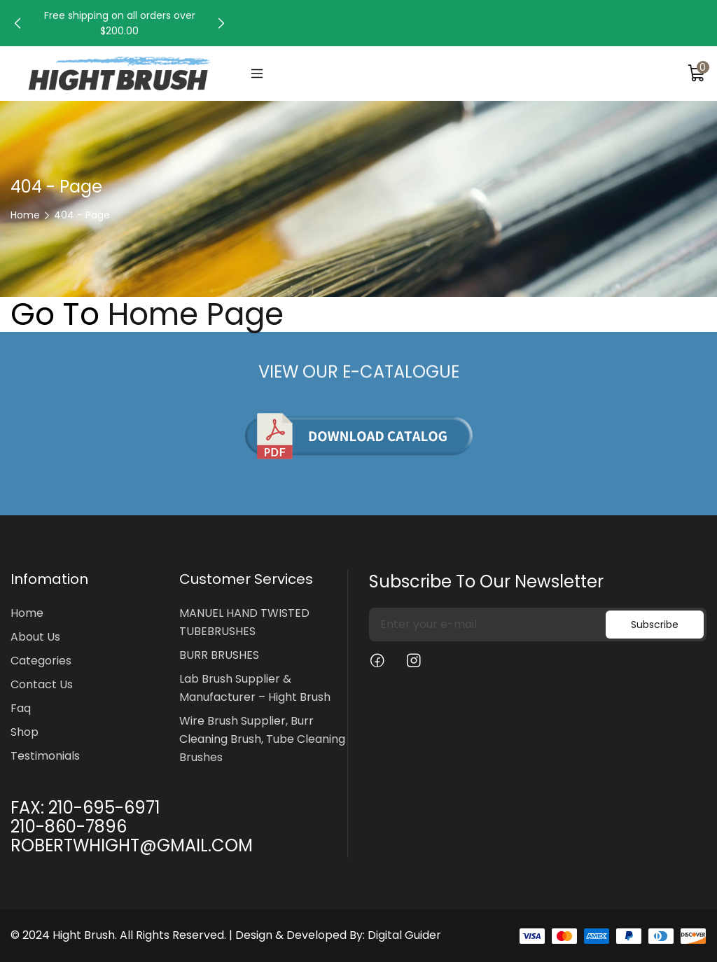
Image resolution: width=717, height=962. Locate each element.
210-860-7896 (69, 826)
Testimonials (45, 756)
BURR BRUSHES (219, 655)
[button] (18, 23)
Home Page (196, 314)
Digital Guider (404, 935)
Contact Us (42, 684)
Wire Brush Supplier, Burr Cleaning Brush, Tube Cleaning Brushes (262, 739)
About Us (35, 637)
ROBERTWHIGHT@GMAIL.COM (132, 845)
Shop (25, 732)
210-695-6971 (104, 807)
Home (25, 215)
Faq (21, 708)
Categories (41, 661)
